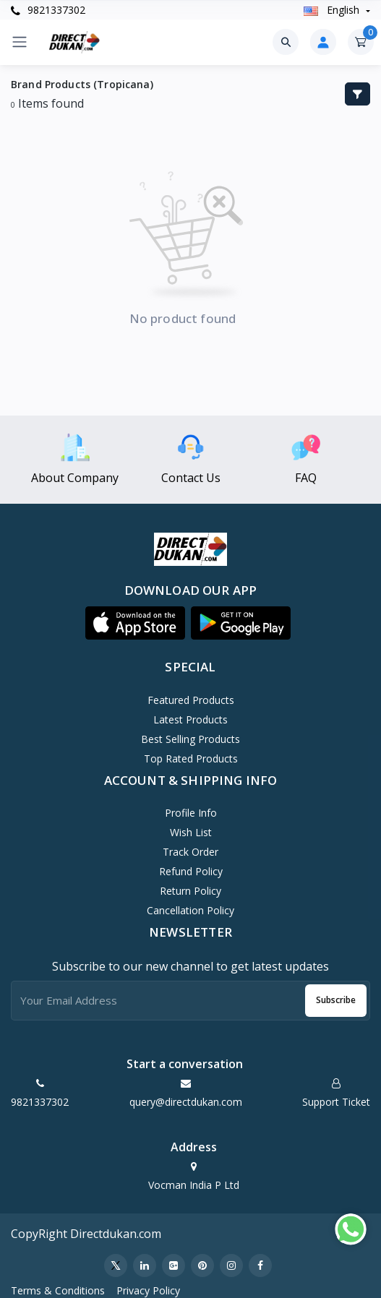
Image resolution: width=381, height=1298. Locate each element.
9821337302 (48, 10)
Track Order (190, 852)
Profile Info (191, 813)
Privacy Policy (148, 1290)
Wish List (191, 832)
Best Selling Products (190, 739)
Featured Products (190, 700)
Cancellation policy (190, 910)
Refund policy (191, 871)
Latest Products (190, 719)
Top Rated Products (191, 758)
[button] (135, 623)
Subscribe (336, 1000)
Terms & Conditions (58, 1290)
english (333, 10)
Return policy (190, 891)
